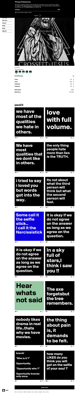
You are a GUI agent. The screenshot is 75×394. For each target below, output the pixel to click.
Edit (59, 9)
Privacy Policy (29, 7)
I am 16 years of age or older (24, 12)
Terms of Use (27, 6)
